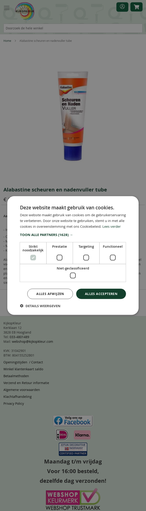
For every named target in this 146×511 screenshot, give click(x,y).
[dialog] (73, 255)
